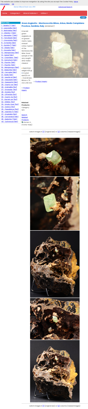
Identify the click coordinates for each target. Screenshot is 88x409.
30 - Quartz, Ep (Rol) (9, 97)
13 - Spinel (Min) (7, 55)
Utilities (44, 13)
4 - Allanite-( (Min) (8, 33)
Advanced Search (65, 7)
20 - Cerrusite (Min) (9, 72)
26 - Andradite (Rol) (9, 87)
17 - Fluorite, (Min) (8, 65)
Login (83, 17)
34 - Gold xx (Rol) (8, 107)
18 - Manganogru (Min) (10, 67)
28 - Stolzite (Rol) (8, 92)
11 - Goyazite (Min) (8, 50)
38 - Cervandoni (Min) (10, 117)
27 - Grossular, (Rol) (9, 89)
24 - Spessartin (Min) (9, 82)
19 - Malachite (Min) (9, 70)
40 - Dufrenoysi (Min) (9, 121)
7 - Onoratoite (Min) (9, 40)
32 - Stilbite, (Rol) (8, 102)
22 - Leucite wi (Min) (9, 77)
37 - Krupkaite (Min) (9, 114)
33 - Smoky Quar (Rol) (10, 104)
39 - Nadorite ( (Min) (9, 119)
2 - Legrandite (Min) (9, 28)
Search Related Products (25, 117)
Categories (15, 13)
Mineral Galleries (30, 13)
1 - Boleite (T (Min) (8, 25)
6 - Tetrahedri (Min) (9, 38)
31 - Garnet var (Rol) (9, 99)
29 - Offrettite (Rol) (9, 94)
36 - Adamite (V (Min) (9, 112)
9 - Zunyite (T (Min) (8, 45)
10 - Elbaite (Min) (7, 48)
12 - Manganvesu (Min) (10, 53)
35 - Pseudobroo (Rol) (10, 109)
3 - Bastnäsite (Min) (9, 30)
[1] (43, 132)
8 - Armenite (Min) (8, 43)
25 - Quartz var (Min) (9, 85)
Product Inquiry (41, 81)
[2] (59, 132)
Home (4, 13)
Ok (13, 4)
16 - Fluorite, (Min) (8, 62)
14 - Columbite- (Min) (9, 57)
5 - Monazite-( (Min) (9, 35)
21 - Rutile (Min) (7, 75)
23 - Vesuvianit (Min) (9, 80)
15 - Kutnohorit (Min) (9, 60)
